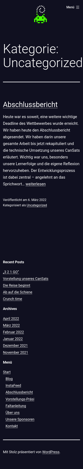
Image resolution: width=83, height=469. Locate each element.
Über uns (13, 412)
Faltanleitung (16, 406)
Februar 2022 (13, 332)
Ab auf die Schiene (17, 292)
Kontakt (12, 426)
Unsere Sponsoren (20, 419)
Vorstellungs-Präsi (20, 399)
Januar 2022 (13, 339)
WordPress (50, 452)
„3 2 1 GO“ (11, 272)
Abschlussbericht (30, 104)
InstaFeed (13, 385)
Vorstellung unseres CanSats (25, 279)
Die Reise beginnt (16, 285)
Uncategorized (37, 205)
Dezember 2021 (15, 345)
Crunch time (12, 299)
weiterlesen (36, 184)
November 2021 (15, 352)
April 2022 (11, 318)
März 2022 (11, 325)
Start (7, 372)
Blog (9, 379)
